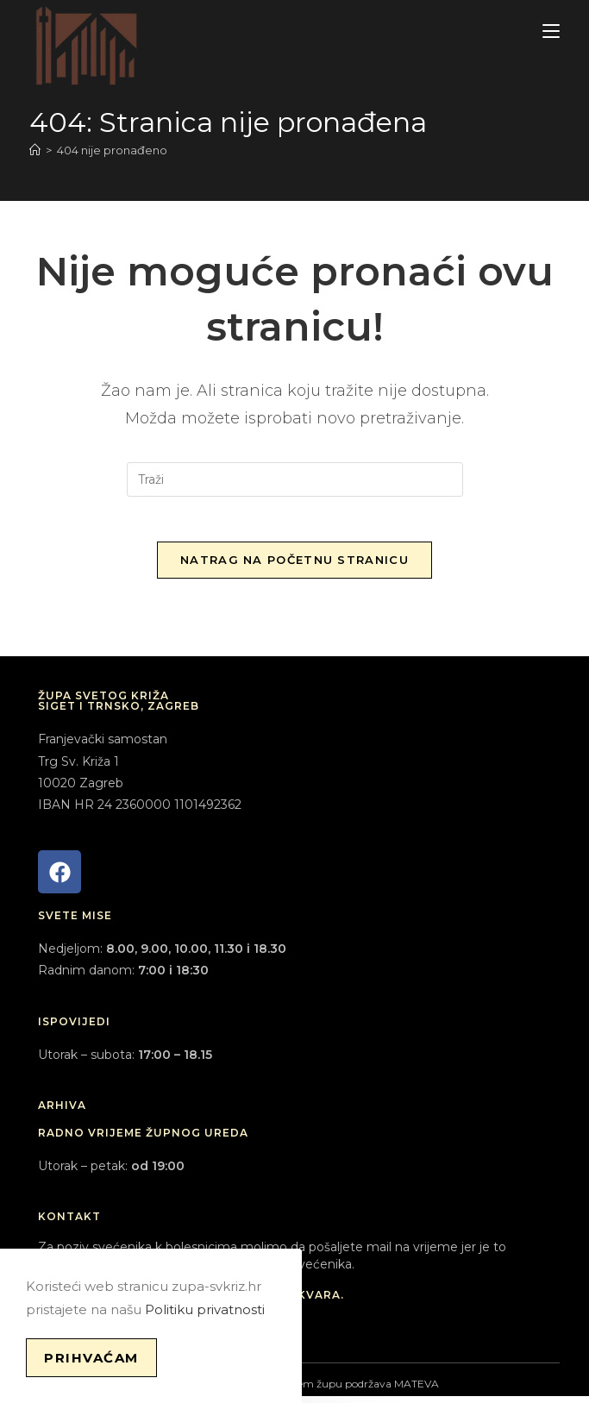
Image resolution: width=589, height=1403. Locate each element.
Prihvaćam (91, 1358)
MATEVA (416, 1390)
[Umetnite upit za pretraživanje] (295, 479)
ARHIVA (62, 1111)
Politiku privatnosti (205, 1309)
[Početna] (35, 150)
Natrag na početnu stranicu (294, 566)
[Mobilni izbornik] (551, 31)
